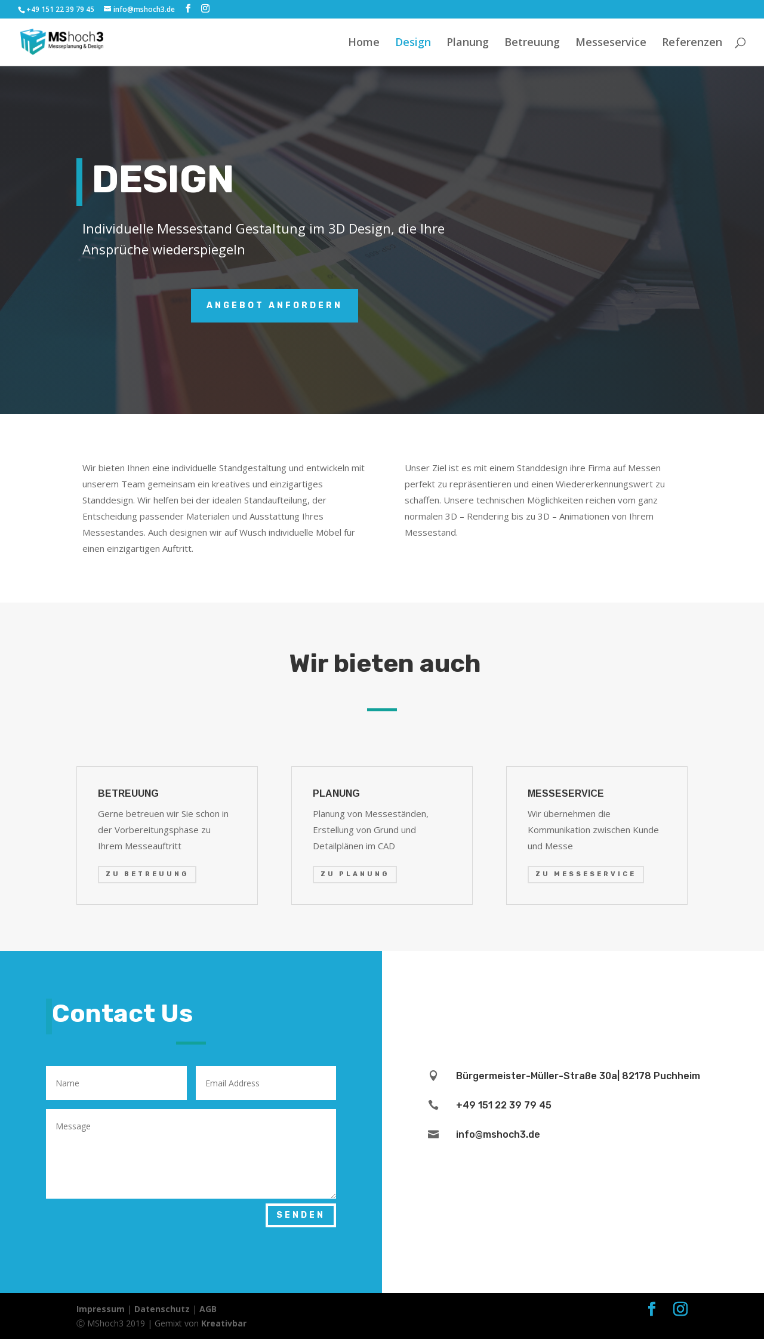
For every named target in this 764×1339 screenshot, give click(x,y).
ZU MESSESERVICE (585, 874)
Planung (467, 43)
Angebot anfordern (275, 305)
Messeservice (610, 43)
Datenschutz (162, 1309)
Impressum (100, 1309)
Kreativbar (224, 1323)
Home (364, 43)
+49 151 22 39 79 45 (60, 9)
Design (413, 43)
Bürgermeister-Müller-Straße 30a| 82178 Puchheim (578, 1076)
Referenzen (692, 43)
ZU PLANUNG (355, 874)
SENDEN (300, 1215)
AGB (208, 1309)
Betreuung (532, 43)
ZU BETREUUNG (147, 874)
